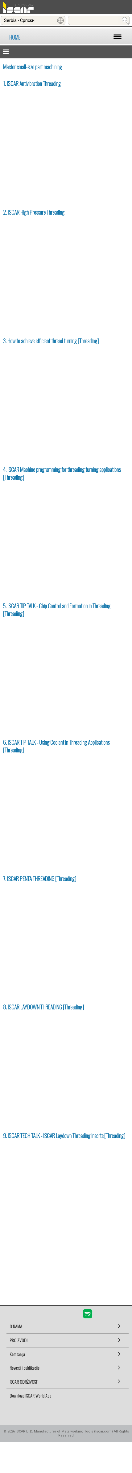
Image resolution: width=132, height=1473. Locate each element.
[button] (66, 51)
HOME (14, 37)
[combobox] (33, 20)
